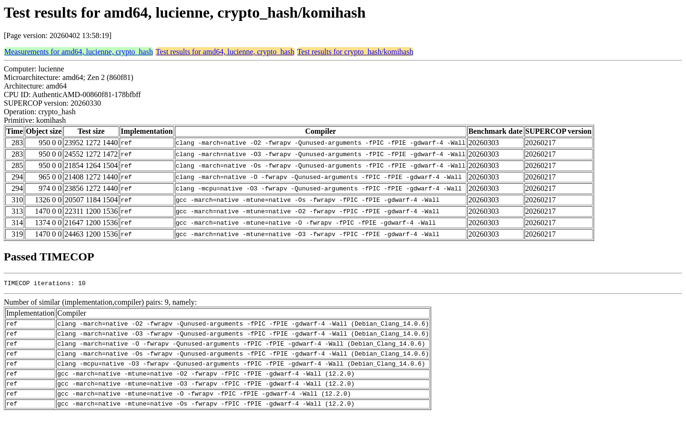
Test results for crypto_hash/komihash (355, 52)
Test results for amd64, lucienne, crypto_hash (225, 52)
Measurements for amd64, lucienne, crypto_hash (78, 52)
